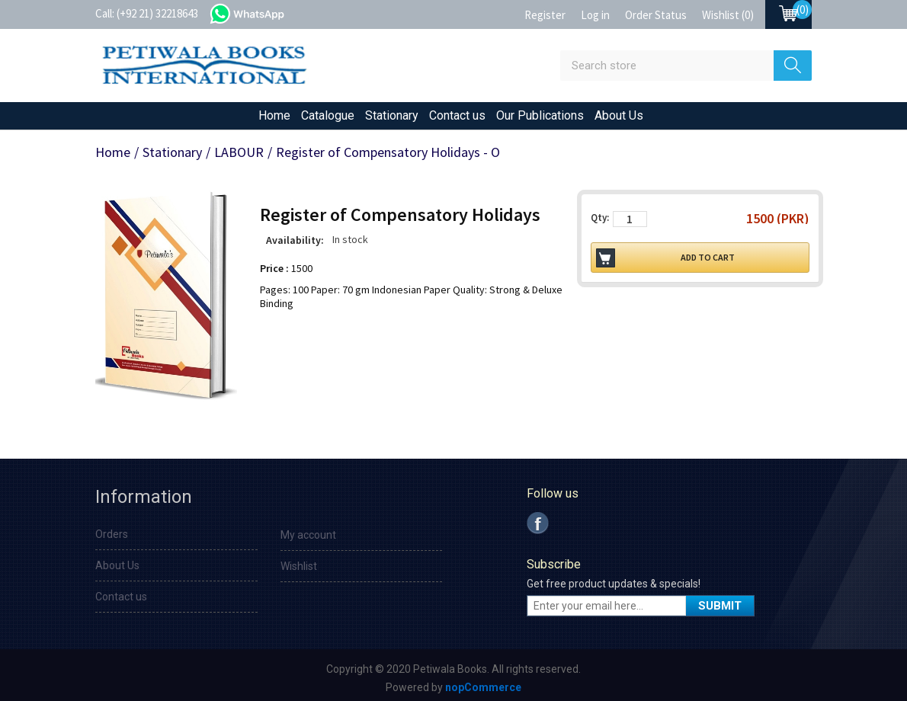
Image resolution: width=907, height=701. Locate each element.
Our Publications (540, 115)
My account (308, 535)
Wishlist (298, 566)
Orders (111, 534)
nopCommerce (483, 687)
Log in (595, 15)
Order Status (656, 15)
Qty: (600, 217)
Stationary (391, 115)
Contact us (457, 115)
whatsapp (262, 12)
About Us (619, 115)
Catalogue (327, 115)
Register (545, 15)
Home (274, 115)
